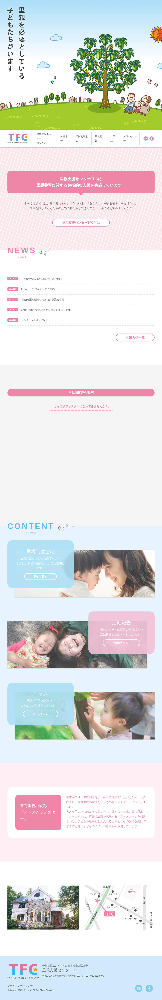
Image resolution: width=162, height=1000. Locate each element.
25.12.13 (12, 310)
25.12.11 (12, 320)
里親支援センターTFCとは (81, 222)
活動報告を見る (121, 642)
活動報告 (99, 138)
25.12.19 (12, 289)
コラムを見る (40, 714)
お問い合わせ (129, 138)
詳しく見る (40, 576)
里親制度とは (81, 138)
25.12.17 (12, 299)
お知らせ (64, 138)
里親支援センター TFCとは (44, 138)
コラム (112, 138)
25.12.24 (12, 279)
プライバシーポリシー (20, 985)
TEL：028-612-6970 (94, 976)
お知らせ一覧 (135, 337)
